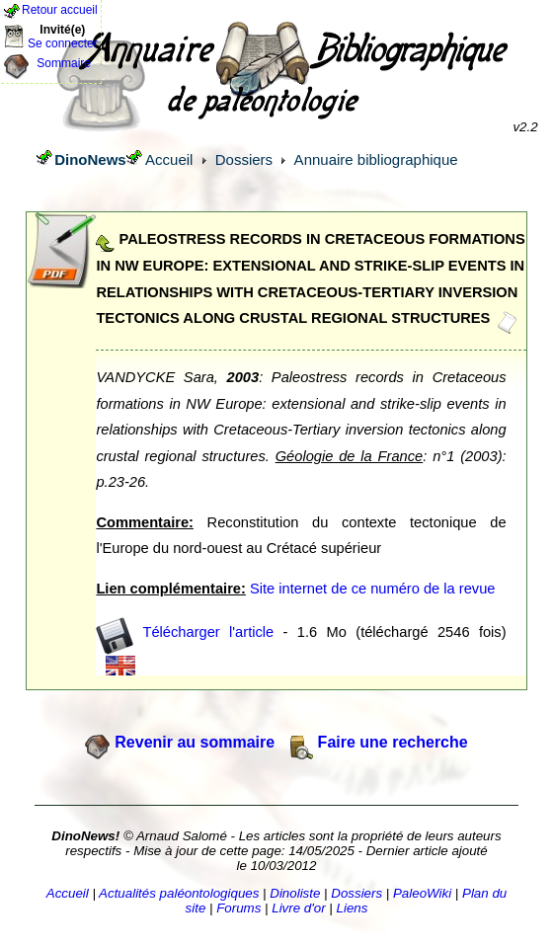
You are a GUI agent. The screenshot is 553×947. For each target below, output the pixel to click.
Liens (352, 908)
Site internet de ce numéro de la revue (373, 588)
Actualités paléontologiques (179, 893)
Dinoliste (295, 893)
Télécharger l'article (209, 631)
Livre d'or (298, 908)
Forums (238, 908)
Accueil (169, 159)
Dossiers (244, 159)
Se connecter (63, 43)
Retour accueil (60, 10)
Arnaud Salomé (181, 836)
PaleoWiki (422, 893)
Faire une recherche (393, 742)
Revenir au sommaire (195, 742)
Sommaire (64, 63)
